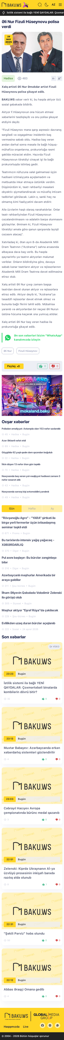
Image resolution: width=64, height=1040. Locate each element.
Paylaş (14, 366)
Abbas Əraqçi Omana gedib (24, 989)
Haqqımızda (11, 1026)
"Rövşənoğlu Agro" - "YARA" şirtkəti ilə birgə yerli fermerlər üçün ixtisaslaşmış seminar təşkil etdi (28, 522)
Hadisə (8, 78)
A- (53, 78)
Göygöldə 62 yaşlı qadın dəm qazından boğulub (27, 452)
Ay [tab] (52, 508)
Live (25, 1026)
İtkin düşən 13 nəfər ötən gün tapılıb (21, 464)
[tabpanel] (32, 573)
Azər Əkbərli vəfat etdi (14, 440)
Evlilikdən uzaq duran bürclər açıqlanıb (28, 623)
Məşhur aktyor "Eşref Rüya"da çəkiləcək (30, 610)
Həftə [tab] (31, 508)
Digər (16, 550)
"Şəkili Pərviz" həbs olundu (24, 933)
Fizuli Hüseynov (27, 351)
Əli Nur (8, 351)
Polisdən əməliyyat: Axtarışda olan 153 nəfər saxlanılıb (31, 428)
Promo (15, 533)
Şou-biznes (18, 586)
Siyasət (17, 603)
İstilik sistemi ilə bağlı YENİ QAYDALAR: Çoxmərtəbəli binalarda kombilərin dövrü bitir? (30, 687)
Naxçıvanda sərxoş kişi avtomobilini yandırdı (25, 491)
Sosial (15, 629)
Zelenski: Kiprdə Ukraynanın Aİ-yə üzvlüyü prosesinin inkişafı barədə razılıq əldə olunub (29, 873)
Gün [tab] (12, 508)
